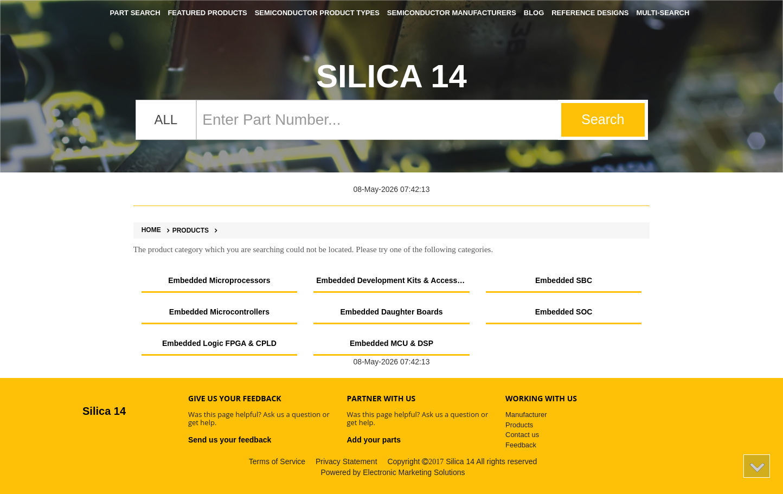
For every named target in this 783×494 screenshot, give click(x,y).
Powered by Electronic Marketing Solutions (392, 472)
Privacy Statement (346, 461)
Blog (534, 13)
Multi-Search (662, 13)
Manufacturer (526, 414)
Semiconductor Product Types (317, 13)
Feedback (520, 445)
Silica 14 (391, 76)
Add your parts (374, 439)
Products (186, 230)
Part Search (135, 13)
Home (151, 230)
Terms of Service (277, 461)
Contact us (522, 435)
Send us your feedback (229, 439)
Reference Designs (589, 13)
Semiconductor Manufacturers (451, 13)
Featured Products (207, 13)
